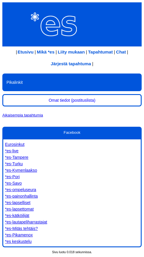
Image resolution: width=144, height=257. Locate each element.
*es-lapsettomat (19, 209)
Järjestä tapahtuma (71, 63)
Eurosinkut (14, 144)
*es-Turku (14, 163)
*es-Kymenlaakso (21, 170)
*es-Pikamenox (19, 235)
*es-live (12, 150)
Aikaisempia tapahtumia (22, 115)
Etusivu (26, 51)
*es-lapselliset (17, 202)
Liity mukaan (71, 51)
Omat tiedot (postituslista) (72, 100)
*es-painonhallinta (21, 196)
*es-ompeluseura (20, 189)
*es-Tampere (16, 157)
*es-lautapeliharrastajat (26, 222)
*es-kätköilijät (17, 215)
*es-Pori (12, 176)
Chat (121, 51)
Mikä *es (45, 51)
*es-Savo (13, 183)
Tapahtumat (100, 51)
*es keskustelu (18, 241)
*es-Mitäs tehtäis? (21, 228)
